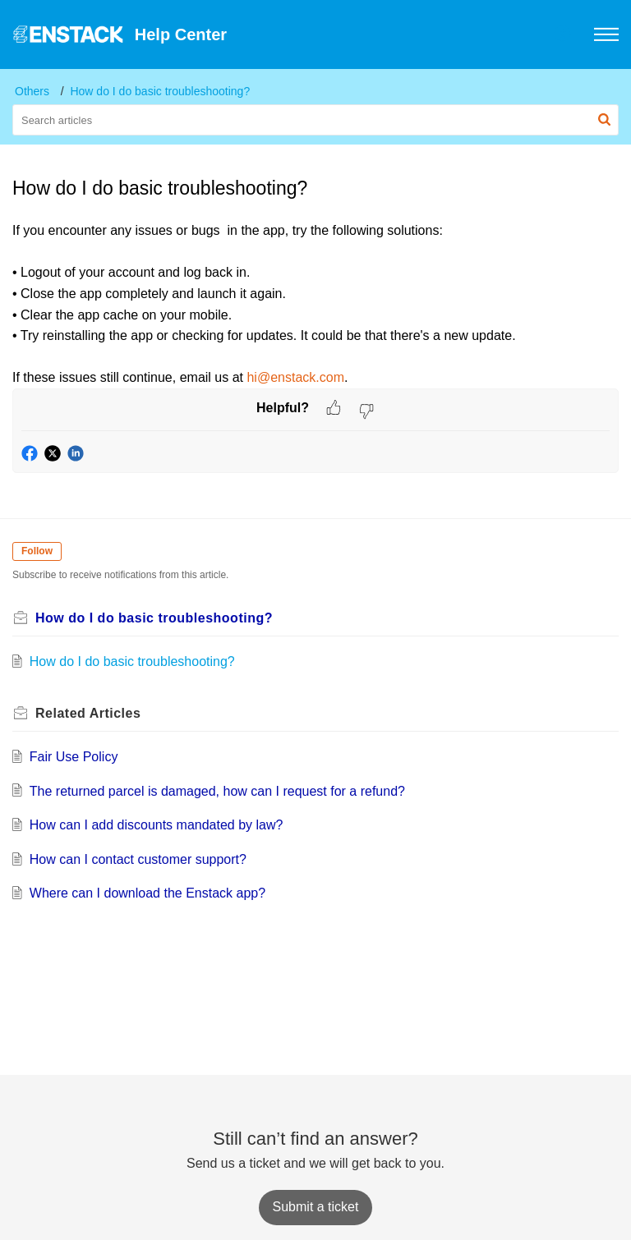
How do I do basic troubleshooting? (160, 91)
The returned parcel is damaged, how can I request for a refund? (217, 791)
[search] (315, 119)
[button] (563, 34)
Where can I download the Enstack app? (147, 893)
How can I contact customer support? (138, 859)
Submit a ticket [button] (316, 1207)
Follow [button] (37, 551)
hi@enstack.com (295, 377)
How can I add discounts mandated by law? (156, 825)
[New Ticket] (316, 1207)
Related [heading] (87, 713)
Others (32, 91)
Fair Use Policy (74, 757)
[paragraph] (315, 304)
